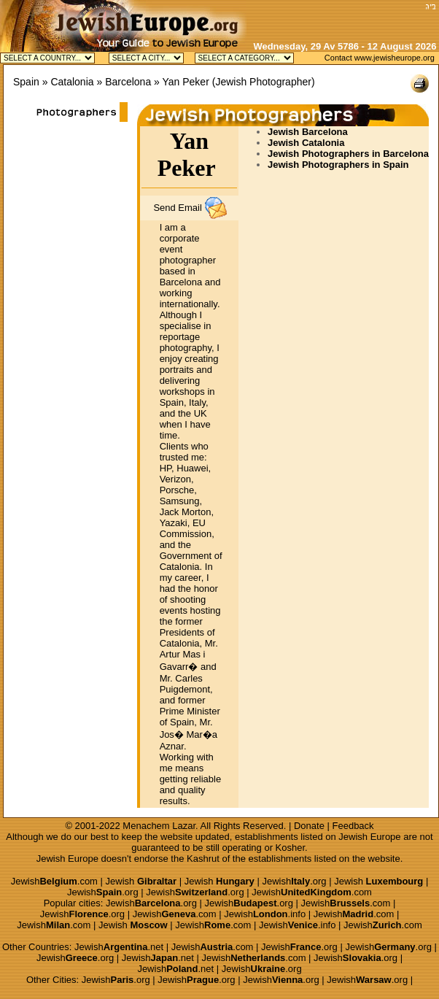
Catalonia (71, 82)
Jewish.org (294, 881)
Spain (26, 82)
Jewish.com (54, 881)
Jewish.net (118, 946)
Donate (309, 825)
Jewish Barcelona (308, 131)
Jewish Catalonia (306, 142)
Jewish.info (265, 914)
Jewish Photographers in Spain (338, 164)
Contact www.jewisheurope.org (380, 57)
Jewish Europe (369, 836)
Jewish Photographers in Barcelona (348, 153)
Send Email (177, 207)
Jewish (141, 881)
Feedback (353, 825)
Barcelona (128, 82)
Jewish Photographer (263, 82)
